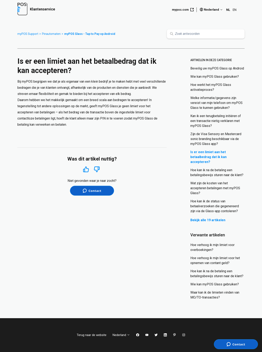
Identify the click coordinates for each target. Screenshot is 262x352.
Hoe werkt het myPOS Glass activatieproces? (210, 87)
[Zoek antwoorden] (206, 34)
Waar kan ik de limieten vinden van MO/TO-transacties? (214, 294)
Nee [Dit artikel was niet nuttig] (97, 169)
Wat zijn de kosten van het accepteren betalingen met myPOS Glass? (215, 188)
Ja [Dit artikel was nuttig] (86, 169)
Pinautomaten (51, 33)
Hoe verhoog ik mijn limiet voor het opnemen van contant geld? (215, 260)
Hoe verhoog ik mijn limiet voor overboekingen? (212, 247)
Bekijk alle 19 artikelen (207, 220)
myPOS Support (27, 33)
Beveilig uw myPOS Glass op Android (217, 68)
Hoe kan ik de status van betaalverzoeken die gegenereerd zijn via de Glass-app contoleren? (214, 206)
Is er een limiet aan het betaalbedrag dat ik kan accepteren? (208, 157)
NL (228, 10)
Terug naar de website (91, 335)
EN (234, 10)
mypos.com (183, 9)
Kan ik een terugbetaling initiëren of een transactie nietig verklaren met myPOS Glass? (215, 121)
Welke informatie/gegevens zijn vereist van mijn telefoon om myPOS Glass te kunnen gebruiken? (216, 103)
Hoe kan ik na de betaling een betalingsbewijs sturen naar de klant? (216, 172)
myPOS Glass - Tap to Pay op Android (89, 33)
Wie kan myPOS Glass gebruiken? (214, 77)
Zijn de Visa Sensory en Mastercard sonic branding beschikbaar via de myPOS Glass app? (215, 139)
